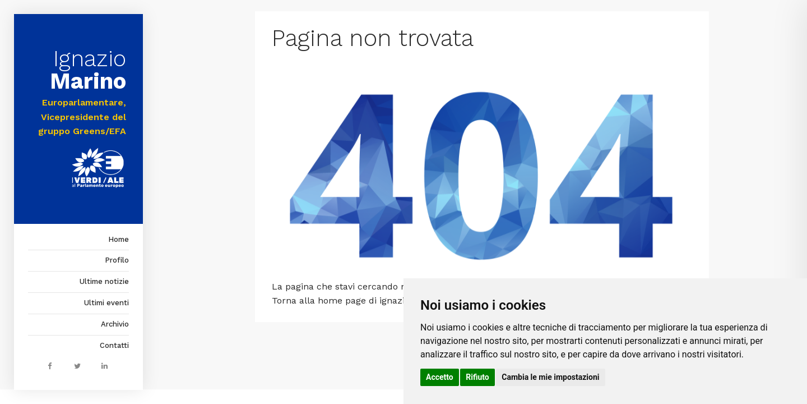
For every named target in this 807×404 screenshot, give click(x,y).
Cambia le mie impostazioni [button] (550, 377)
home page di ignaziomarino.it (383, 300)
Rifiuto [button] (477, 377)
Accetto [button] (439, 377)
